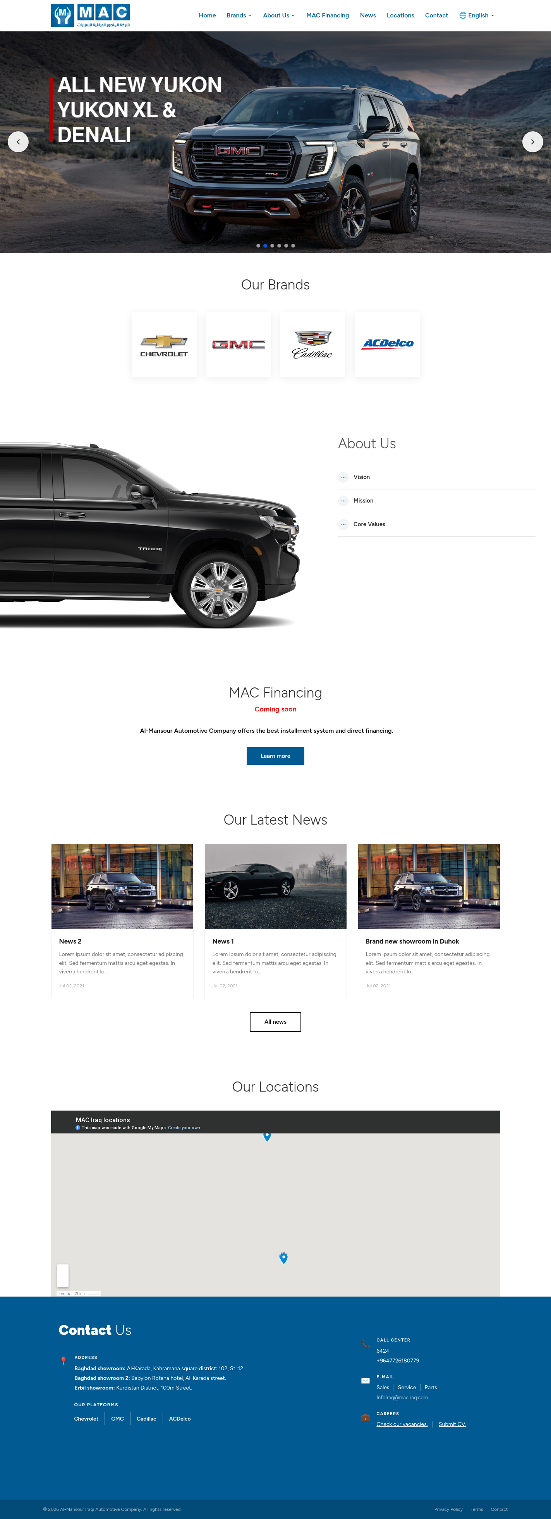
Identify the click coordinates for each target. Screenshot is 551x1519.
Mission (355, 501)
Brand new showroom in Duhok (412, 941)
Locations (400, 15)
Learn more (275, 756)
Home (207, 15)
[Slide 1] (258, 246)
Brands (239, 15)
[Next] (532, 141)
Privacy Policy (448, 1509)
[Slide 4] (279, 246)
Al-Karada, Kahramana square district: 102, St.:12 (185, 1368)
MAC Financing (327, 15)
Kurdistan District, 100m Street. (154, 1388)
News (368, 15)
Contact (436, 15)
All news (275, 1021)
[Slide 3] (272, 246)
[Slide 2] (265, 246)
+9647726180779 (397, 1360)
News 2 (70, 941)
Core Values (361, 524)
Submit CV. (452, 1424)
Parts (431, 1387)
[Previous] (18, 141)
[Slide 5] (286, 246)
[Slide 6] (293, 246)
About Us (279, 15)
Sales (382, 1387)
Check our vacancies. (401, 1424)
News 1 (223, 941)
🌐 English (476, 15)
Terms (476, 1509)
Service (407, 1387)
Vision (354, 477)
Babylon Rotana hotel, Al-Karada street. (178, 1378)
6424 (382, 1351)
